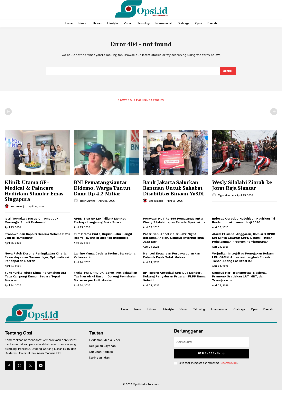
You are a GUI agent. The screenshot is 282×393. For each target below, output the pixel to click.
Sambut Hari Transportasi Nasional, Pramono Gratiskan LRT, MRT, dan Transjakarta (240, 279)
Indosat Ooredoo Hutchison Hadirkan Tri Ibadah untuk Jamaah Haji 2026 (243, 223)
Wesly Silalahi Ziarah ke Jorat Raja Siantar (242, 188)
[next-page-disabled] (273, 114)
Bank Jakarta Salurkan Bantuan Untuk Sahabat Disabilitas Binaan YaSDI (173, 191)
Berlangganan (211, 356)
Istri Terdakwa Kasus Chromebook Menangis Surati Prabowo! (31, 223)
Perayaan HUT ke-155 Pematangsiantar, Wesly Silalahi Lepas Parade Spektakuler (175, 223)
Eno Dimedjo (18, 209)
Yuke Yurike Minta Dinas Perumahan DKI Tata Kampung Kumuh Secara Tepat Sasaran (35, 279)
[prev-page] (8, 114)
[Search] (228, 73)
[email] (211, 345)
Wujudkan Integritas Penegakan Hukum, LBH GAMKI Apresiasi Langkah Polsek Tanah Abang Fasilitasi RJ (243, 259)
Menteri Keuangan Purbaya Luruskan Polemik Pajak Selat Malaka (171, 258)
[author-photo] (7, 209)
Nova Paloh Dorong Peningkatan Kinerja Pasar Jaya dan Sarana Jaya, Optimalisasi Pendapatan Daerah (37, 259)
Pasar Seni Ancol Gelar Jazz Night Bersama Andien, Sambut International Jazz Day (173, 240)
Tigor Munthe (87, 203)
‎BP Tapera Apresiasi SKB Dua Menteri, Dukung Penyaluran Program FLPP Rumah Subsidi (175, 279)
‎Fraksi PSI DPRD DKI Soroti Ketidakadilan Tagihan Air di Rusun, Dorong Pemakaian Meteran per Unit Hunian (105, 279)
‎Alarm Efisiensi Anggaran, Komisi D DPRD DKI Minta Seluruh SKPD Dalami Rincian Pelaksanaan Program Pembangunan (243, 240)
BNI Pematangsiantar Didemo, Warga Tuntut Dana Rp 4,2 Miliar (102, 191)
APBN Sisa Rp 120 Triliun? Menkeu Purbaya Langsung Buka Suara (100, 223)
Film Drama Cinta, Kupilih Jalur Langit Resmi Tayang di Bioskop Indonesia (103, 238)
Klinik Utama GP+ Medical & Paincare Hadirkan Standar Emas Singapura (34, 193)
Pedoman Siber (228, 365)
